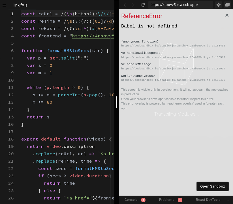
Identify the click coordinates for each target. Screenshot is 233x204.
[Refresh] (142, 4)
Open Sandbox (212, 186)
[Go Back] (124, 4)
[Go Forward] (133, 4)
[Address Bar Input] (180, 4)
